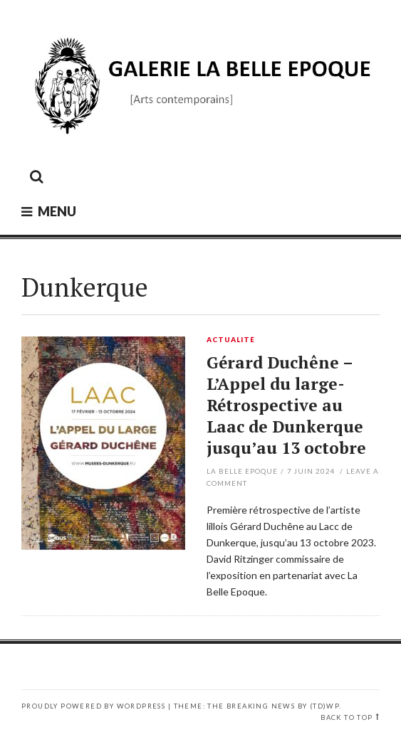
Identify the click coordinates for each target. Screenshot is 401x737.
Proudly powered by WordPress (93, 706)
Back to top (347, 717)
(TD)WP (324, 706)
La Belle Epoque (242, 471)
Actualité (231, 340)
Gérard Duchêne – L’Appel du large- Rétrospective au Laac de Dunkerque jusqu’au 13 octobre (286, 405)
